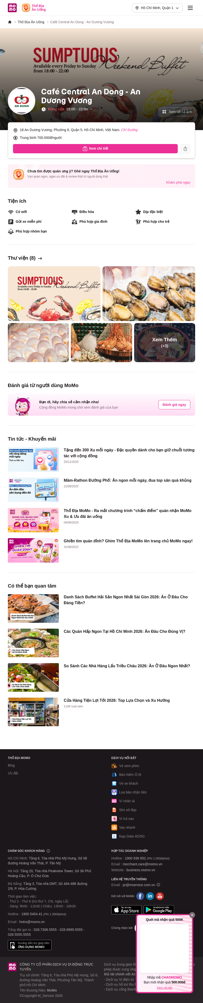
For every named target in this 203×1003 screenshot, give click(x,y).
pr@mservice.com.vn (139, 885)
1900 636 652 (147, 858)
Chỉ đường (129, 130)
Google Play (159, 910)
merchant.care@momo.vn (142, 864)
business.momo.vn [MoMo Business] (141, 870)
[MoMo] (10, 22)
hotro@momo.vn (32, 922)
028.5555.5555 (19, 934)
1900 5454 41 (31, 914)
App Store (126, 910)
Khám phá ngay (178, 182)
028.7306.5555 (45, 930)
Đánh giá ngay (174, 405)
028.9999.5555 (71, 930)
